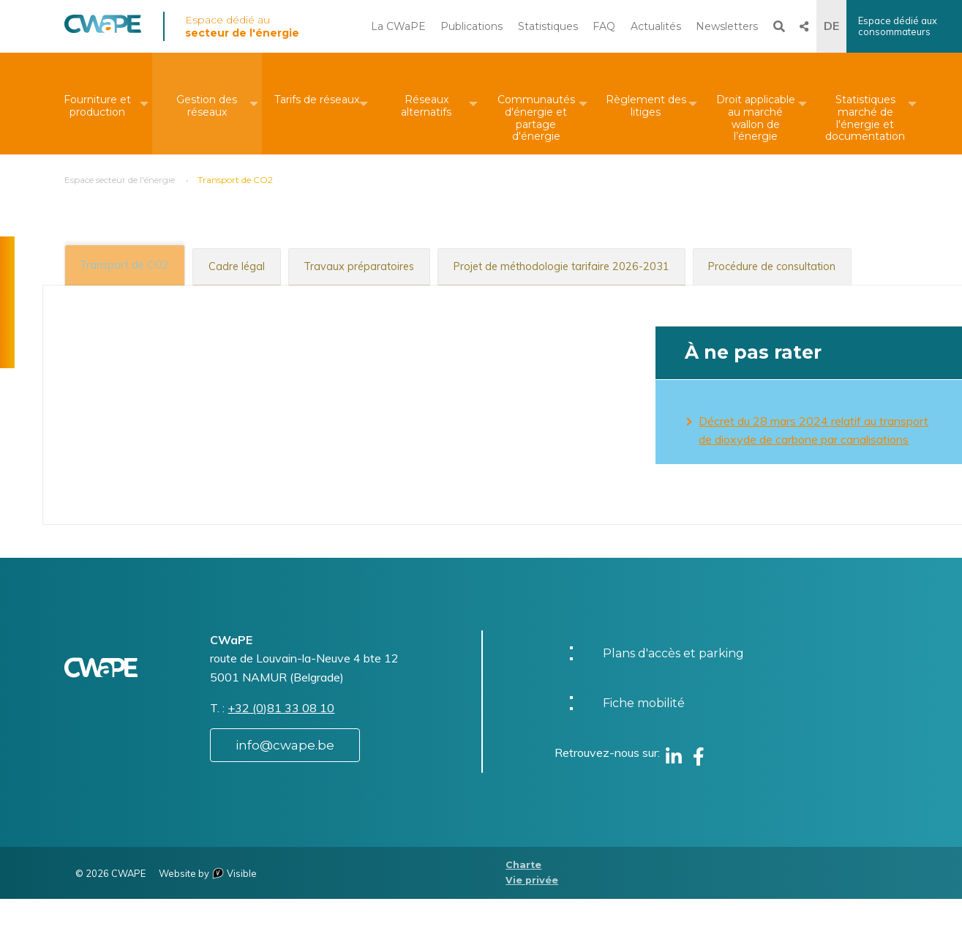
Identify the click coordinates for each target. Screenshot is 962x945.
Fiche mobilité (644, 749)
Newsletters (727, 26)
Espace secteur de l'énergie (119, 179)
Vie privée (532, 925)
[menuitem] (97, 103)
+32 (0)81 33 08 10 (281, 753)
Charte (523, 910)
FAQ (604, 26)
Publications (471, 26)
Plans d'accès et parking (673, 699)
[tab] (130, 264)
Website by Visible (208, 919)
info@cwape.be (285, 790)
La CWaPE (398, 26)
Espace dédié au (242, 26)
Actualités (656, 26)
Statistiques (548, 26)
